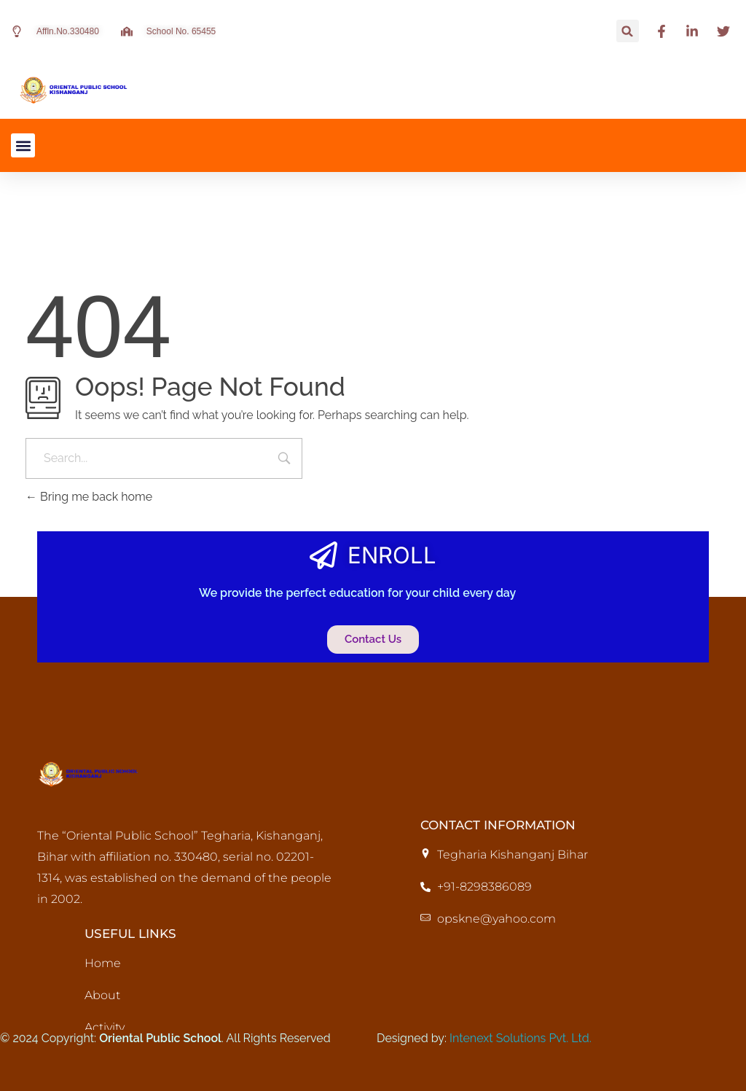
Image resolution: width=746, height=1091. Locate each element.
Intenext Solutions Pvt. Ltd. (520, 1038)
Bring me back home (88, 497)
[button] (627, 31)
